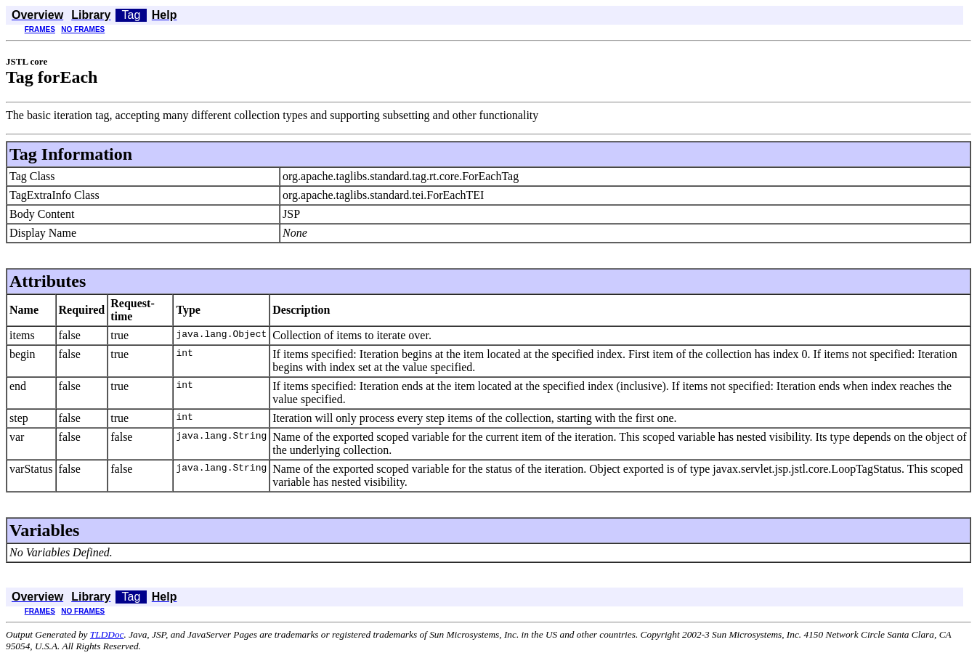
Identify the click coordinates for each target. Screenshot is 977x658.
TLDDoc (107, 634)
